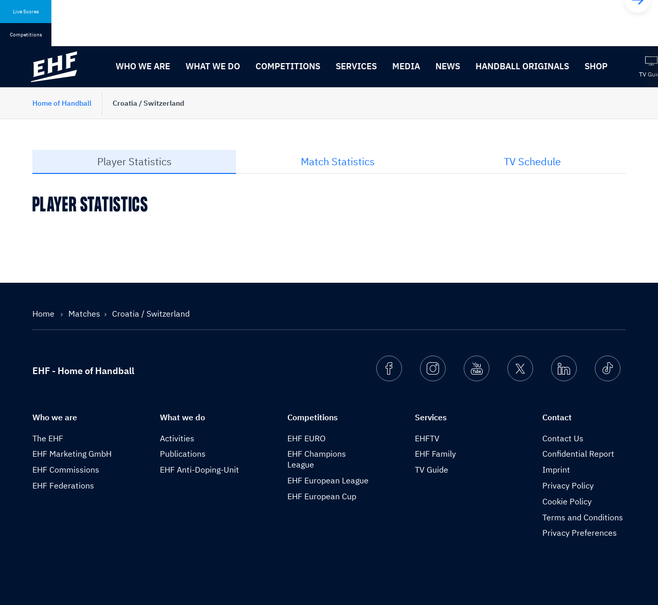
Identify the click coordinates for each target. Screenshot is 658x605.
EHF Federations (63, 485)
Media (406, 66)
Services (356, 66)
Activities (177, 438)
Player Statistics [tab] (134, 161)
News (447, 66)
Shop (596, 66)
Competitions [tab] (26, 34)
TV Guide (431, 469)
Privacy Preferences (579, 533)
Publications (183, 453)
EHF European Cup (321, 496)
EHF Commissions (65, 469)
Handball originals (522, 66)
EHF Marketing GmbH (72, 453)
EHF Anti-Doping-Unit (199, 469)
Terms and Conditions (582, 517)
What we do (213, 66)
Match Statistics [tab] (338, 161)
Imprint (556, 469)
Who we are (143, 66)
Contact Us (562, 438)
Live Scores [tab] (26, 11)
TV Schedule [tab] (532, 161)
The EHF (47, 438)
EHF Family (435, 453)
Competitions (287, 66)
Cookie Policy (567, 501)
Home (44, 313)
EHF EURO (306, 438)
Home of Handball (62, 103)
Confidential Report (578, 453)
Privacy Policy (568, 485)
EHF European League (328, 480)
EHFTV (427, 438)
